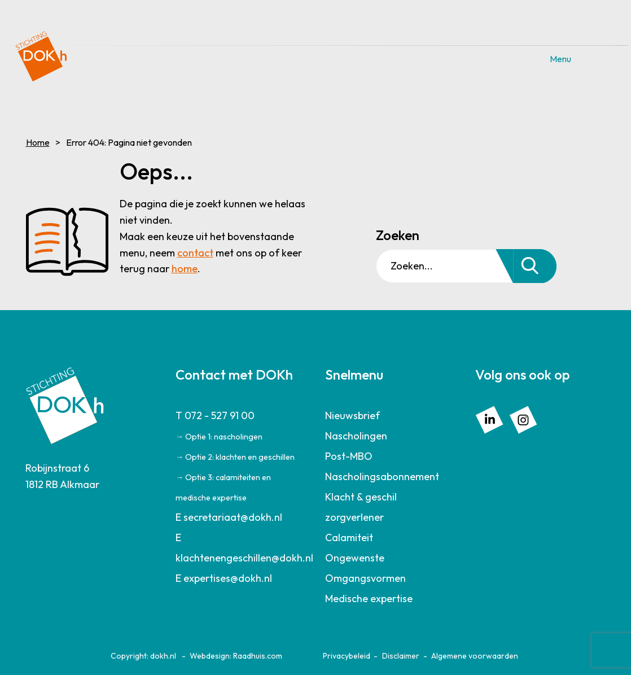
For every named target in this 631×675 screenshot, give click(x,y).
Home (37, 142)
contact (195, 252)
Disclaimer (400, 656)
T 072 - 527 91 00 (215, 415)
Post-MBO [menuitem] (349, 456)
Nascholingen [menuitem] (356, 435)
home (184, 268)
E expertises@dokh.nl (224, 578)
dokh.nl (163, 656)
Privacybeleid (346, 656)
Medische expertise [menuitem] (369, 598)
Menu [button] (594, 58)
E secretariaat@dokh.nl (229, 517)
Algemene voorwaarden (474, 656)
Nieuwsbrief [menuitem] (352, 415)
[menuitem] (241, 456)
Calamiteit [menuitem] (349, 537)
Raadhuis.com (257, 656)
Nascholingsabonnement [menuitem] (382, 476)
